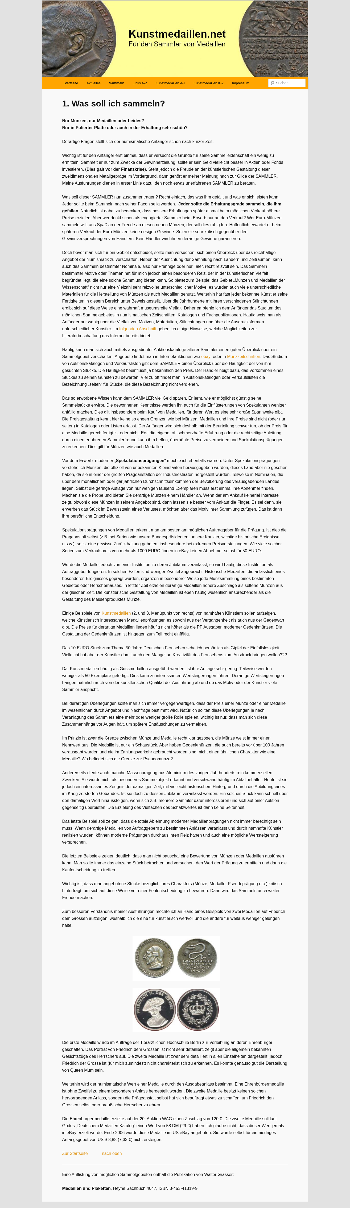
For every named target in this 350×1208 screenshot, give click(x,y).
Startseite (71, 83)
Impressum (240, 83)
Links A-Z (140, 83)
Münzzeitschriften (243, 356)
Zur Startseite (75, 1153)
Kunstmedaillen (116, 613)
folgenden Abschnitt (138, 329)
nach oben (112, 1153)
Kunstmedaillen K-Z (208, 83)
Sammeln (116, 83)
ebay (206, 356)
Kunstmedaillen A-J (170, 83)
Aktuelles (94, 83)
